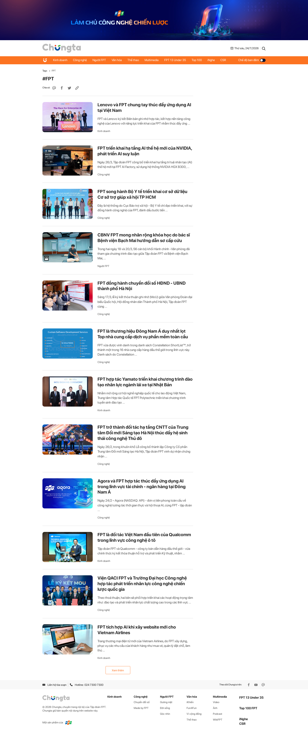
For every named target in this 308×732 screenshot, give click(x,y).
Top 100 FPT (248, 708)
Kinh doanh (60, 60)
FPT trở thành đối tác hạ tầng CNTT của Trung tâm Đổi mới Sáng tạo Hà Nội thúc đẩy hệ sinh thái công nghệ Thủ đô (143, 432)
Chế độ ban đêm (252, 60)
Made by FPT (141, 708)
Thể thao (135, 60)
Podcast (217, 713)
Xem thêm (118, 670)
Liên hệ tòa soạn (54, 684)
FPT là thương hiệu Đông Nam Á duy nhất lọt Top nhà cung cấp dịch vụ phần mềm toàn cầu (143, 333)
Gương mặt (166, 702)
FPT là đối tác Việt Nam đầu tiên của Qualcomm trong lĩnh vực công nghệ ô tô (144, 537)
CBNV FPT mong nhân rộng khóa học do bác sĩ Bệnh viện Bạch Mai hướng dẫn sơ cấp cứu (144, 237)
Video (216, 702)
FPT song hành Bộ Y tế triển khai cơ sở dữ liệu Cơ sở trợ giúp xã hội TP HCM (142, 194)
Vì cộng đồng (194, 713)
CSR (227, 60)
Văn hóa (118, 60)
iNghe (214, 60)
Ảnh (215, 708)
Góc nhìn (165, 713)
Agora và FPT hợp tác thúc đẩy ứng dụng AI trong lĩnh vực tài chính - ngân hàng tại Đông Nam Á (142, 486)
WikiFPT (217, 719)
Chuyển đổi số (142, 702)
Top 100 (200, 60)
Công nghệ (80, 60)
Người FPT (100, 60)
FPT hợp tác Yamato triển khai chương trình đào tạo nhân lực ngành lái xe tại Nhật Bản (145, 381)
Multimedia (154, 60)
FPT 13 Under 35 (178, 60)
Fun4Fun (192, 708)
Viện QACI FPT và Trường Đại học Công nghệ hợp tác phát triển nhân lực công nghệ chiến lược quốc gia (142, 583)
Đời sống (165, 708)
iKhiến (190, 702)
